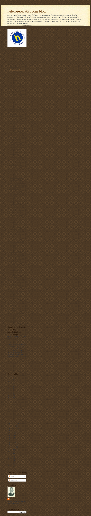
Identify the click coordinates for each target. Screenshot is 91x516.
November (14, 423)
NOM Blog (13, 80)
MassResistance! (15, 264)
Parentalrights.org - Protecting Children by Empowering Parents (17, 254)
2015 (11, 451)
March (13, 442)
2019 (11, 393)
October (13, 426)
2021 (11, 388)
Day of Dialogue (15, 77)
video (18, 350)
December (14, 400)
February (14, 444)
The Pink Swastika (15, 162)
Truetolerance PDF (16, 296)
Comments (13, 480)
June (12, 435)
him (16, 354)
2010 (11, 463)
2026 (11, 376)
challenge (10, 350)
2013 (11, 456)
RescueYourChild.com (17, 191)
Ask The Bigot (14, 83)
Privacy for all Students (17, 64)
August (13, 430)
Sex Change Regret (16, 313)
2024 (11, 381)
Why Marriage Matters (17, 288)
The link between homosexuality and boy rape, (17, 99)
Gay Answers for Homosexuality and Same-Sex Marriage (18, 222)
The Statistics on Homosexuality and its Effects (17, 300)
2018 (11, 395)
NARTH (12, 305)
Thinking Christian (16, 58)
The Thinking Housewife (17, 69)
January (13, 447)
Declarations (14, 207)
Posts (11, 476)
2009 (11, 465)
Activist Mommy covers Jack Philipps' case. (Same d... (18, 408)
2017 (11, 397)
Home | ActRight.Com (16, 285)
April (13, 439)
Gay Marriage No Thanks (18, 204)
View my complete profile (14, 505)
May (12, 437)
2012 (11, 458)
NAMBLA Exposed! (16, 267)
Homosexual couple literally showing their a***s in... (18, 415)
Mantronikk (15, 498)
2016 (11, 449)
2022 (11, 386)
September (14, 428)
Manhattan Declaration (17, 242)
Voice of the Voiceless (16, 61)
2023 (11, 383)
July (12, 433)
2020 (11, 390)
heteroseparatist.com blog (26, 11)
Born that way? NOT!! (17, 249)
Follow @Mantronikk (13, 469)
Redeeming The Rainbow (17, 165)
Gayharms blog (15, 91)
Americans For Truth (16, 50)
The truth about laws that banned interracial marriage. (18, 196)
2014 (11, 453)
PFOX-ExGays (14, 67)
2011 (11, 460)
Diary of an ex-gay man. (17, 201)
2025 (11, 379)
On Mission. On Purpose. (17, 94)
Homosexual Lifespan (16, 321)
